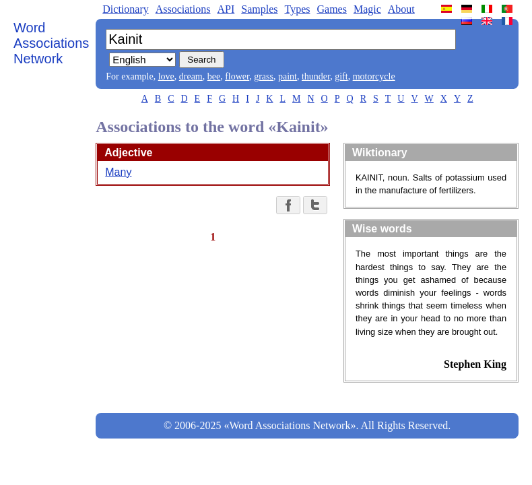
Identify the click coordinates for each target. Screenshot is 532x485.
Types (297, 9)
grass (263, 76)
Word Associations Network (51, 43)
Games (331, 9)
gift (341, 76)
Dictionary (125, 9)
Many (118, 172)
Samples (259, 9)
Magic (367, 9)
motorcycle (374, 76)
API (225, 9)
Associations (183, 9)
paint (287, 76)
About (401, 9)
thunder (316, 76)
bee (213, 76)
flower (237, 76)
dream (191, 76)
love (166, 76)
